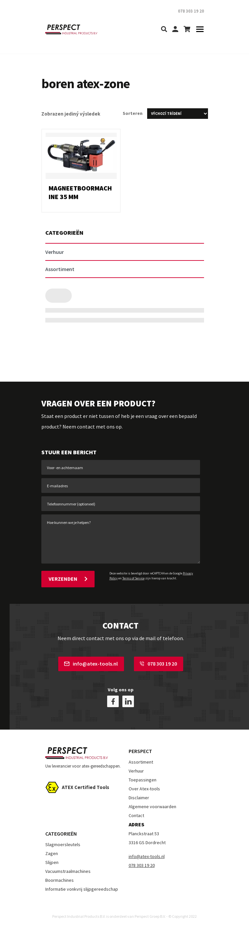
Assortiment (141, 762)
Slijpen (52, 862)
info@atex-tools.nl (91, 663)
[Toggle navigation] (198, 29)
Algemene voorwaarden (152, 806)
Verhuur (136, 771)
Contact (136, 815)
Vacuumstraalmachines (68, 871)
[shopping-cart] (187, 29)
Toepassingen (142, 780)
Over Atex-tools (144, 789)
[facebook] (113, 701)
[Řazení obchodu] (177, 113)
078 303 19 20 (158, 663)
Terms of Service (133, 578)
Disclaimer (139, 798)
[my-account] (175, 29)
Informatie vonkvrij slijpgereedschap (81, 889)
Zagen (51, 853)
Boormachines (59, 880)
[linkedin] (128, 701)
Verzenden (68, 578)
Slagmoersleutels (62, 844)
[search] (164, 29)
